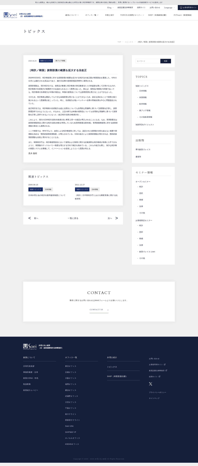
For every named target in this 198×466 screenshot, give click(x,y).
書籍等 (138, 159)
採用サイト (141, 7)
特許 (141, 190)
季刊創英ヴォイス (143, 151)
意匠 (141, 196)
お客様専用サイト (190, 7)
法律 (141, 209)
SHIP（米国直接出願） (158, 15)
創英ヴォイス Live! (147, 255)
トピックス (129, 42)
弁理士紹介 (109, 15)
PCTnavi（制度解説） (183, 15)
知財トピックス (46, 61)
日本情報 (143, 92)
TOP (119, 42)
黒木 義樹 (32, 153)
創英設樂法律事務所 (125, 7)
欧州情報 (143, 105)
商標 (141, 203)
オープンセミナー (143, 184)
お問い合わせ (155, 7)
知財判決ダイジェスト (145, 126)
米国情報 (143, 98)
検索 (165, 61)
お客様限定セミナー (144, 224)
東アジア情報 (60, 61)
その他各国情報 (145, 118)
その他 (142, 216)
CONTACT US (97, 313)
